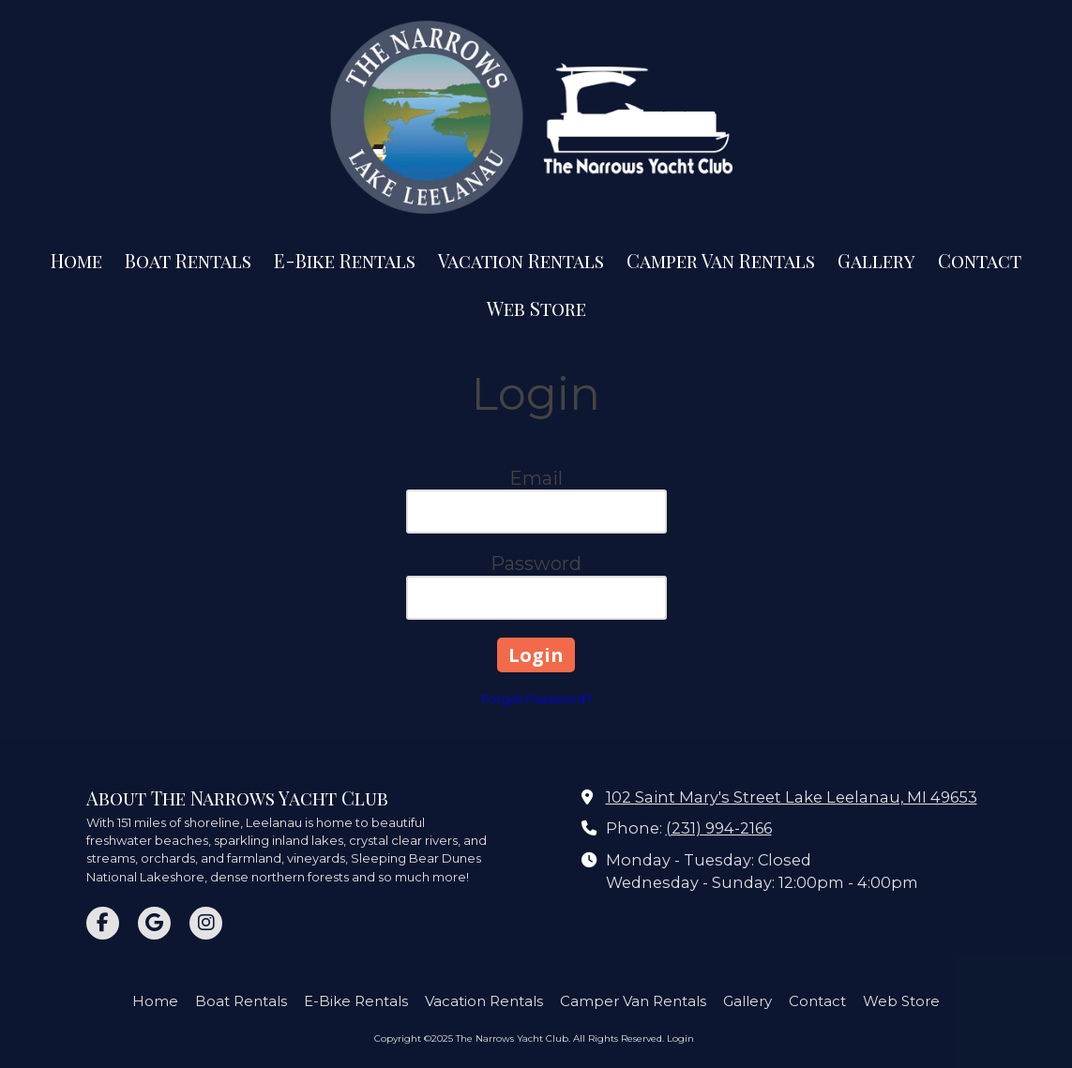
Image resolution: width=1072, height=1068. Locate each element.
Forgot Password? (536, 698)
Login (680, 1038)
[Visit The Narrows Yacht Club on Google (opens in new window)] (154, 923)
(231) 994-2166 (719, 828)
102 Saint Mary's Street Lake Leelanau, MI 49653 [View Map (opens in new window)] (791, 797)
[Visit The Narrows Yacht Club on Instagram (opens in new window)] (205, 923)
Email (536, 478)
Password (536, 563)
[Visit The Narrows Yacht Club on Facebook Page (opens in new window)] (102, 923)
